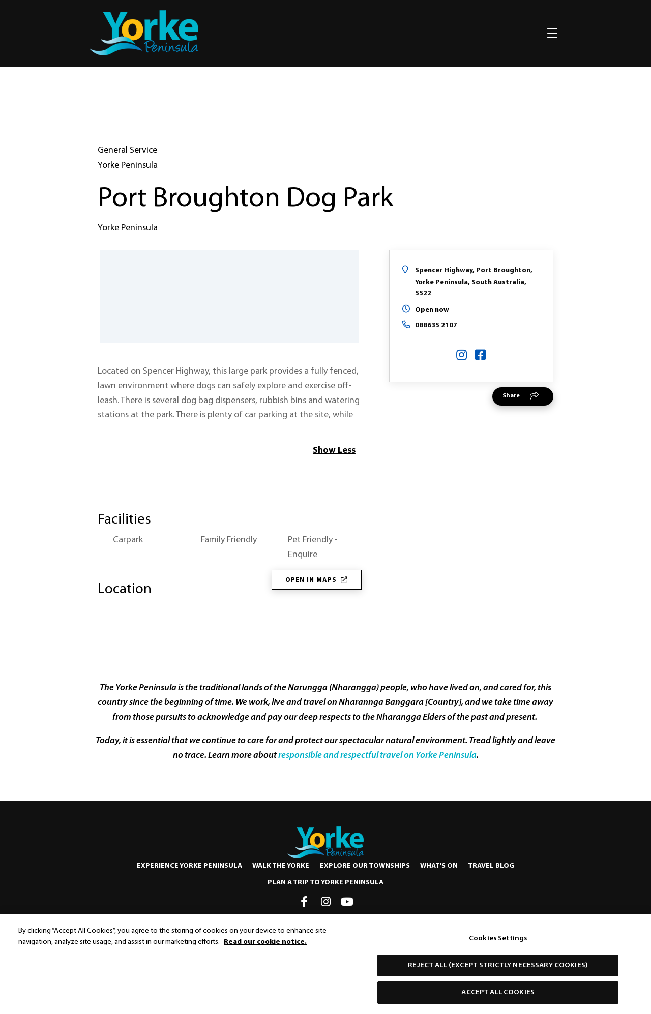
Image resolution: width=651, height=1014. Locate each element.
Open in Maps (316, 580)
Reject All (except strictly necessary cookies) (498, 968)
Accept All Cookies (498, 996)
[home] (144, 32)
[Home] (325, 842)
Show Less (334, 450)
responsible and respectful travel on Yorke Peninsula (377, 756)
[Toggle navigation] (552, 33)
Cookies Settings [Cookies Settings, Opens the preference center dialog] (498, 941)
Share (511, 396)
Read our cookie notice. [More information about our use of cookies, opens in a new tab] (265, 945)
